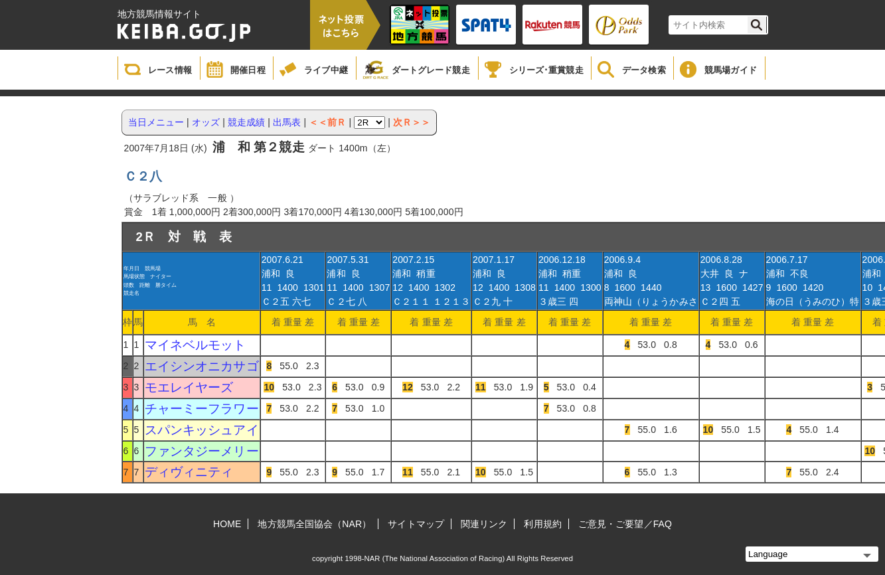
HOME (227, 524)
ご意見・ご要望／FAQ (625, 524)
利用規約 (542, 524)
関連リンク (484, 524)
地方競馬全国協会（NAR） (314, 524)
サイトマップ (416, 524)
